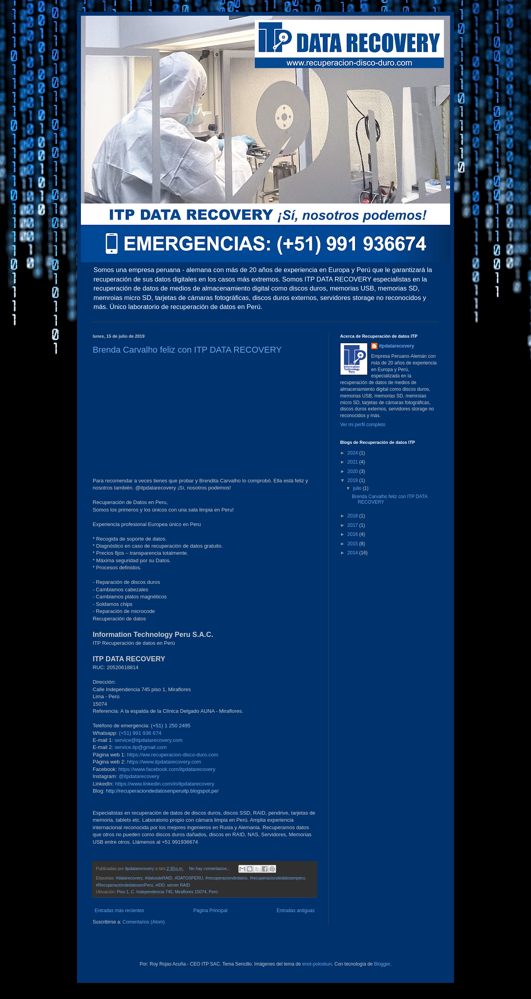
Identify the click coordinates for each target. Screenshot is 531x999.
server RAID (178, 885)
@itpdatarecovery (139, 776)
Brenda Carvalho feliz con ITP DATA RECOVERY (187, 350)
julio (358, 488)
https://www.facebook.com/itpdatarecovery (166, 769)
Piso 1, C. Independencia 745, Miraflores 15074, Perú (167, 891)
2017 (353, 525)
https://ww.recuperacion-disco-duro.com (172, 755)
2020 (353, 471)
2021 (353, 462)
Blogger (382, 964)
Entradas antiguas (295, 910)
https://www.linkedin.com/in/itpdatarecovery (164, 784)
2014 (353, 553)
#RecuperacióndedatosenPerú (124, 885)
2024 (353, 453)
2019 (353, 480)
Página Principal (210, 910)
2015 (353, 543)
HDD (160, 885)
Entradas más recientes (119, 910)
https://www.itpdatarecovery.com (164, 762)
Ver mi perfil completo (362, 424)
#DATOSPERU (189, 878)
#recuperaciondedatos (226, 878)
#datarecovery (129, 878)
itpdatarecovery (396, 346)
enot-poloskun (316, 964)
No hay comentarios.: (209, 868)
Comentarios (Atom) (144, 922)
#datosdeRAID (158, 878)
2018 (353, 516)
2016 (353, 534)
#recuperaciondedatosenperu (277, 878)
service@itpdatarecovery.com (149, 740)
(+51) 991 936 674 (140, 733)
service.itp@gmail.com (141, 747)
